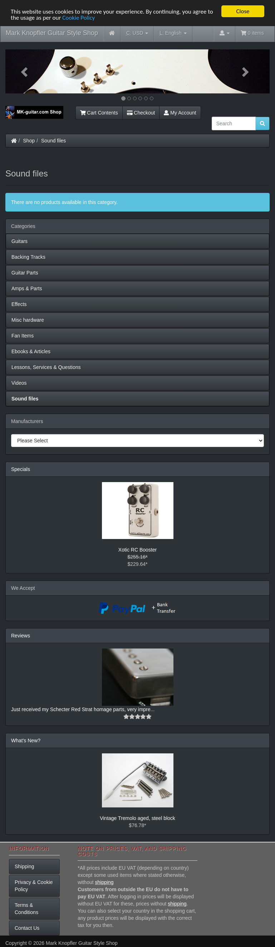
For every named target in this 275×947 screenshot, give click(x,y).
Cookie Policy (78, 17)
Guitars (19, 241)
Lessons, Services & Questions (46, 367)
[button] (25, 71)
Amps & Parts (26, 288)
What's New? (25, 740)
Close (242, 11)
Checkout (141, 113)
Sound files (53, 141)
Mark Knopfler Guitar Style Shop (52, 33)
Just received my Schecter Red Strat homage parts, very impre (81, 709)
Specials (20, 469)
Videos (19, 383)
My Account (180, 113)
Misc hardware (27, 320)
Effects (19, 304)
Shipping (24, 866)
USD (137, 33)
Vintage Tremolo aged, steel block (137, 818)
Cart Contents (99, 113)
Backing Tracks (28, 257)
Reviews (20, 635)
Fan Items (22, 336)
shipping (104, 882)
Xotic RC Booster (137, 550)
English (172, 33)
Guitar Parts (24, 273)
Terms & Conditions (26, 908)
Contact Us (27, 928)
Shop (29, 141)
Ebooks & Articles (30, 351)
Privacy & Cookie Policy (34, 885)
